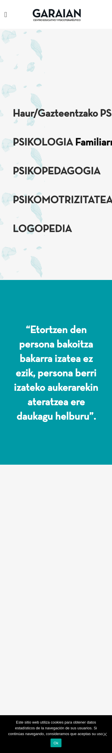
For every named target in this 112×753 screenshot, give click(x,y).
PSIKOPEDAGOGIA (56, 171)
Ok (55, 743)
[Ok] (105, 734)
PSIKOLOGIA (43, 142)
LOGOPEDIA (42, 229)
